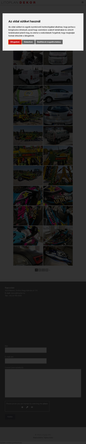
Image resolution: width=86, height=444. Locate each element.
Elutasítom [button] (28, 42)
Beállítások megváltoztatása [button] (49, 42)
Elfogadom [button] (15, 42)
